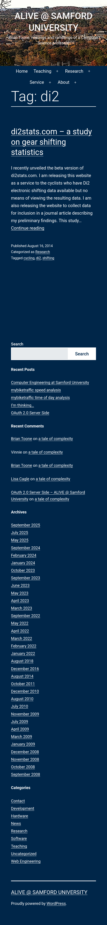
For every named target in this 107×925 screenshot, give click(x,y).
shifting (48, 258)
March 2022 (21, 638)
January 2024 (23, 563)
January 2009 (23, 744)
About (63, 82)
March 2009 (21, 736)
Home (22, 71)
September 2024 (25, 547)
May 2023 (19, 593)
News (16, 823)
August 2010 (22, 698)
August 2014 (22, 676)
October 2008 (23, 767)
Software (19, 838)
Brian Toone (21, 438)
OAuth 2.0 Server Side (30, 412)
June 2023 (20, 585)
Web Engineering (26, 861)
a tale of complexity (56, 438)
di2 (38, 258)
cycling (29, 258)
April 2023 (20, 600)
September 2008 (25, 774)
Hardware (19, 816)
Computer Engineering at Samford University (50, 382)
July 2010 (19, 706)
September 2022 (25, 615)
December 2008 (25, 752)
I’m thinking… (22, 405)
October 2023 (23, 570)
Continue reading (27, 228)
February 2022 (23, 646)
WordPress (56, 903)
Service (37, 82)
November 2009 (25, 714)
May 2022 (19, 623)
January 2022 (23, 653)
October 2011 (23, 683)
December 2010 (25, 691)
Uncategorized (24, 853)
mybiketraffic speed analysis (36, 390)
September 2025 (25, 525)
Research (74, 71)
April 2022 (20, 631)
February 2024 (23, 555)
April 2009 (20, 729)
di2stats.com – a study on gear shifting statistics (51, 142)
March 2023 (21, 608)
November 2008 (25, 759)
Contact (18, 801)
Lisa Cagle (20, 479)
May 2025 (19, 540)
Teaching (42, 71)
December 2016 (25, 668)
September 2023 (25, 578)
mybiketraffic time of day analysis (40, 397)
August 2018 (22, 661)
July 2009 (19, 721)
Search (17, 344)
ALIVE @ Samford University (49, 892)
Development (22, 808)
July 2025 (19, 532)
